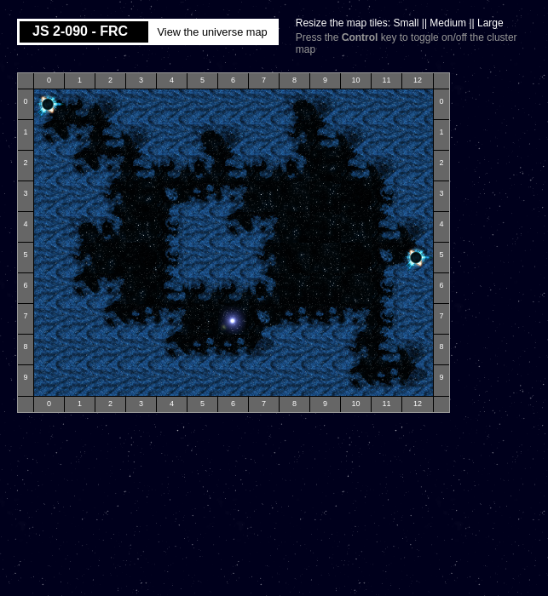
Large (490, 23)
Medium (448, 23)
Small (405, 23)
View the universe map (212, 32)
